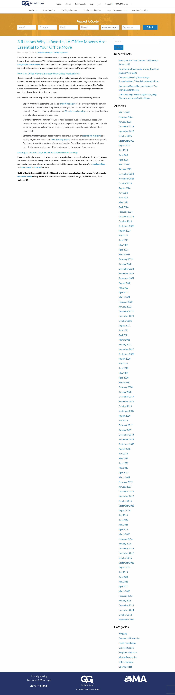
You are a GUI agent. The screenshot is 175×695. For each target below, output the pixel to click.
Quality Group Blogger (44, 53)
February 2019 (126, 425)
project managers (67, 103)
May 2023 (123, 245)
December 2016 (126, 491)
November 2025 (126, 131)
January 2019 (125, 430)
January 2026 (125, 122)
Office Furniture (126, 662)
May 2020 (123, 373)
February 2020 (126, 387)
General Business (126, 648)
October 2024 (125, 183)
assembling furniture (91, 135)
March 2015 (124, 591)
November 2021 (126, 316)
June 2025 (123, 155)
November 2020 (126, 349)
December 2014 (126, 605)
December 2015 (126, 548)
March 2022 (124, 297)
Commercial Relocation (129, 638)
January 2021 (125, 344)
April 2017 (124, 472)
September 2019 (126, 411)
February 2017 (126, 482)
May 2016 (123, 524)
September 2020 (126, 354)
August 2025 (124, 145)
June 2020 (123, 368)
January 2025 (125, 169)
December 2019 (126, 396)
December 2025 (126, 126)
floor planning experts (60, 139)
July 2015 (123, 572)
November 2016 (126, 496)
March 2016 (124, 534)
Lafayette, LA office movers (28, 64)
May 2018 (123, 458)
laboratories (26, 167)
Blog (91, 4)
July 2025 (123, 150)
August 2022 (124, 283)
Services (31, 10)
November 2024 (126, 178)
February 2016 (126, 539)
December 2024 (126, 174)
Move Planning (49, 10)
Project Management (116, 10)
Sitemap (96, 689)
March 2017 (124, 477)
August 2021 (124, 325)
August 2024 (124, 188)
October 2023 (125, 221)
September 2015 (126, 562)
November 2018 (126, 439)
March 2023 (124, 254)
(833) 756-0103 (122, 4)
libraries (37, 167)
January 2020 (125, 392)
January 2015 (125, 600)
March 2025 (124, 164)
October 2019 (125, 406)
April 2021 (124, 335)
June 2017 (123, 463)
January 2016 (125, 543)
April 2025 (124, 159)
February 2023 (126, 259)
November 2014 (126, 610)
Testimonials (80, 4)
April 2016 (124, 529)
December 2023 (126, 216)
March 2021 (124, 340)
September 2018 (126, 444)
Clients (68, 4)
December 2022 (126, 268)
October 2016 (125, 501)
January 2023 (125, 264)
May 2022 (123, 287)
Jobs (99, 4)
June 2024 (123, 197)
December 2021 (126, 311)
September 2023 (126, 226)
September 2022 (126, 278)
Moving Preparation (61, 53)
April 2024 (124, 207)
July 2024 (123, 193)
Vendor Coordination (92, 10)
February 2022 (126, 302)
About (59, 4)
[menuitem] (59, 4)
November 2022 (126, 273)
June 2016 (123, 520)
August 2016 (124, 510)
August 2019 (124, 415)
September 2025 (126, 140)
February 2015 (126, 596)
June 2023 (123, 240)
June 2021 (123, 330)
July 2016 (123, 515)
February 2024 (126, 211)
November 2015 (126, 553)
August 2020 (124, 358)
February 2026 (126, 117)
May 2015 (123, 581)
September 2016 (126, 505)
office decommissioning (74, 111)
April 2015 (124, 586)
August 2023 (124, 230)
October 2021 (125, 321)
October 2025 (125, 136)
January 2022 (125, 306)
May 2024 (123, 202)
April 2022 (124, 292)
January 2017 (125, 486)
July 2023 (123, 235)
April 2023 (124, 249)
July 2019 (123, 420)
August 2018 (124, 449)
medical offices (98, 164)
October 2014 (125, 615)
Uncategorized (125, 666)
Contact (107, 4)
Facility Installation (127, 643)
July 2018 (123, 453)
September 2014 (126, 619)
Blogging (123, 633)
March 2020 (124, 382)
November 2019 (126, 401)
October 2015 (125, 558)
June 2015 (123, 577)
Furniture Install (139, 10)
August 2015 (124, 567)
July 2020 (123, 363)
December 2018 (126, 434)
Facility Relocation (69, 10)
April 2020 (124, 377)
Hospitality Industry (128, 652)
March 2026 (124, 112)
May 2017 (123, 468)
